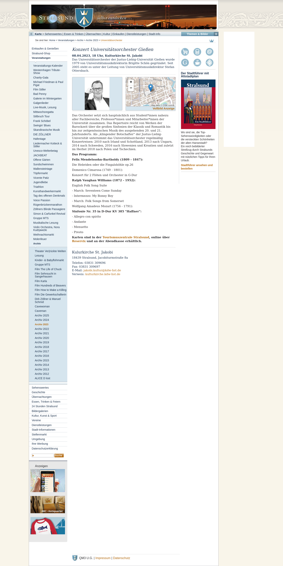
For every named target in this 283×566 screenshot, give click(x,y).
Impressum (103, 558)
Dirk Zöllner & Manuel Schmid (48, 300)
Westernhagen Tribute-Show (47, 71)
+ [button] (131, 82)
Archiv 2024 (42, 319)
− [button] (131, 88)
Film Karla (41, 281)
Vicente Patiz (41, 177)
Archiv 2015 (42, 360)
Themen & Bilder (197, 34)
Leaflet (146, 105)
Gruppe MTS (41, 218)
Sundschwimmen (43, 164)
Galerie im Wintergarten (47, 98)
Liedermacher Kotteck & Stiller (47, 145)
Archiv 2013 (42, 369)
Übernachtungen (42, 396)
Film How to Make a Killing (51, 289)
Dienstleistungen (136, 34)
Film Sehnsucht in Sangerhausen (45, 275)
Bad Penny (40, 93)
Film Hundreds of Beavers (50, 285)
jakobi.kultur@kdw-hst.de (102, 270)
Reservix (79, 241)
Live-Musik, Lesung (45, 107)
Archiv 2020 (42, 337)
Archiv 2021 (42, 333)
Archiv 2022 (42, 328)
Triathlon (38, 186)
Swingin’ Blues (42, 125)
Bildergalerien (40, 411)
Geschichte (38, 392)
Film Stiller (39, 89)
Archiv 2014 (42, 364)
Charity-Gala (41, 77)
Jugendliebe (40, 182)
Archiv (80, 40)
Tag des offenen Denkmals (49, 195)
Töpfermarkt (40, 173)
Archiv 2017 (42, 351)
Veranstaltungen (66, 40)
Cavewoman (42, 306)
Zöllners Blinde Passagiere (49, 209)
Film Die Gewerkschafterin (50, 294)
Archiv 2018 (42, 346)
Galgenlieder (41, 102)
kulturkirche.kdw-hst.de (102, 274)
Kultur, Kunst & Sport (44, 415)
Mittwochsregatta (43, 111)
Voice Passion (41, 200)
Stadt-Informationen (43, 429)
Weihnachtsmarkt (43, 234)
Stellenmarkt (39, 434)
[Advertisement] (239, 89)
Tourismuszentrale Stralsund (126, 237)
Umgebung (38, 439)
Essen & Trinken (73, 34)
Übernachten (93, 34)
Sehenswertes (53, 34)
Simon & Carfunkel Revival (49, 213)
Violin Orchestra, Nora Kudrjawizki (46, 229)
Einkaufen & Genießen (45, 48)
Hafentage (39, 138)
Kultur (106, 34)
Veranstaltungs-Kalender (48, 65)
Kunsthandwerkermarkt (47, 191)
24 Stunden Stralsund (45, 406)
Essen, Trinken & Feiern (46, 401)
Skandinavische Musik (46, 129)
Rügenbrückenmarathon (47, 204)
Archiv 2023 (92, 40)
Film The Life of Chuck (48, 269)
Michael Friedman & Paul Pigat (48, 83)
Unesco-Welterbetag (45, 150)
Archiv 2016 (42, 355)
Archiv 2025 (42, 315)
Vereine (36, 420)
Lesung (39, 255)
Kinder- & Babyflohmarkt (49, 260)
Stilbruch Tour (41, 116)
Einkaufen (118, 34)
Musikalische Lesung (45, 222)
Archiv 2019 (42, 342)
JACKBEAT (40, 155)
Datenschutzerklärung (45, 448)
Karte (38, 34)
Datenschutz (121, 558)
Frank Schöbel (42, 120)
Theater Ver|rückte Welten (50, 251)
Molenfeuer (40, 239)
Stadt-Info (154, 34)
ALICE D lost (42, 378)
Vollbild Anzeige (163, 108)
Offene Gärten (41, 159)
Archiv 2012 (42, 373)
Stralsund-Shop (41, 53)
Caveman (40, 310)
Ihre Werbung (40, 443)
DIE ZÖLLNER (42, 134)
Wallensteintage (42, 168)
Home (52, 40)
